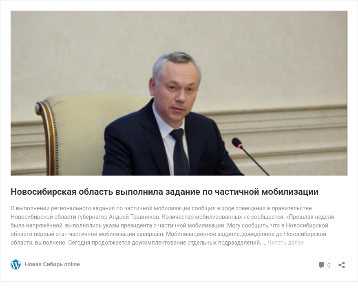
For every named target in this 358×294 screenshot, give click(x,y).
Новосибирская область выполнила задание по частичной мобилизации (164, 192)
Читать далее (285, 242)
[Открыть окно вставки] (341, 262)
